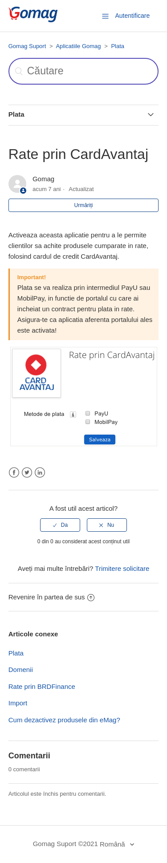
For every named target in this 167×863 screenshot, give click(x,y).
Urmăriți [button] (83, 205)
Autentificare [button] (132, 15)
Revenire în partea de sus (51, 597)
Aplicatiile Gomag (78, 46)
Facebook (14, 472)
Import (18, 703)
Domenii (20, 669)
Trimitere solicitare (122, 568)
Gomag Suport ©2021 (65, 843)
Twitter (27, 472)
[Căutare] (83, 71)
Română (113, 844)
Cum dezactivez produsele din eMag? (64, 720)
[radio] (60, 525)
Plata (117, 46)
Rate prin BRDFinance (41, 686)
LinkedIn (39, 472)
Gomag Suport (27, 46)
